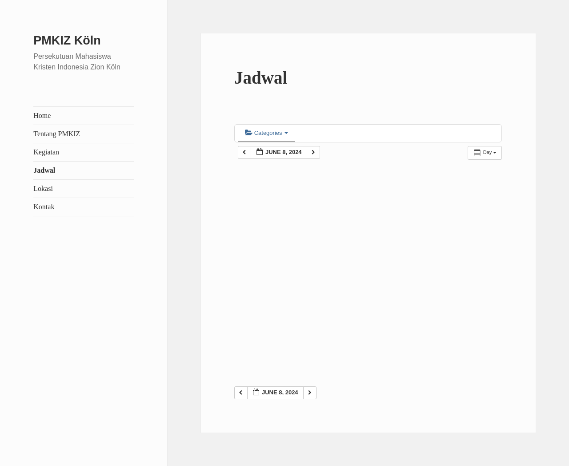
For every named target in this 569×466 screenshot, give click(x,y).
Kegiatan (46, 152)
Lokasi (43, 188)
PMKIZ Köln (66, 40)
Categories (266, 133)
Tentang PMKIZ (56, 134)
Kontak (43, 207)
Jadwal (44, 170)
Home (42, 115)
